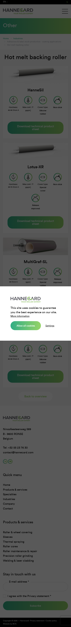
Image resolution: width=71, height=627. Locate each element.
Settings (49, 325)
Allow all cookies (26, 325)
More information (20, 316)
